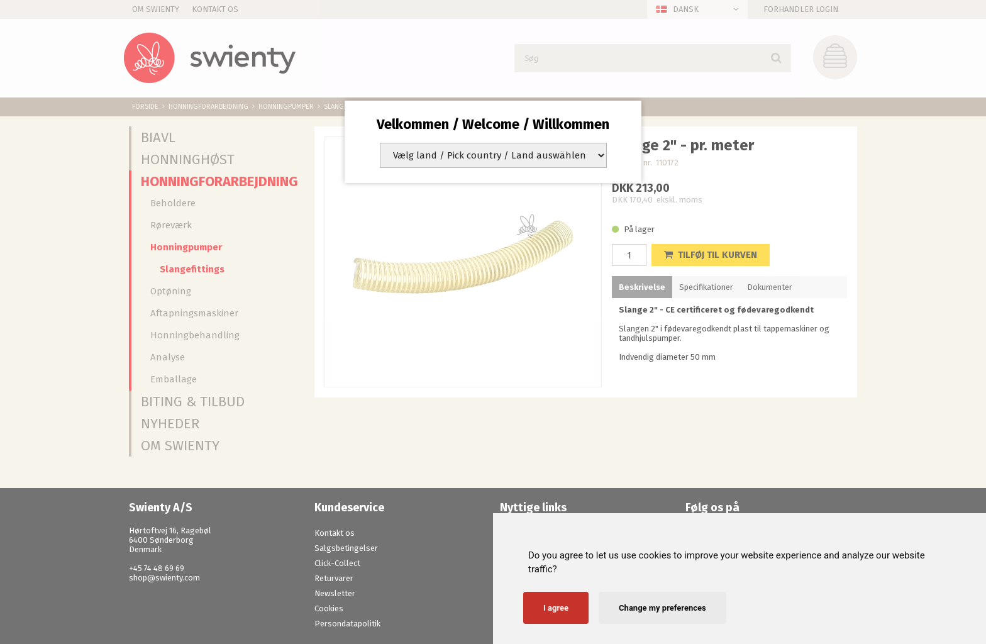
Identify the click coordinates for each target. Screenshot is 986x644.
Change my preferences (662, 608)
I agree (555, 608)
